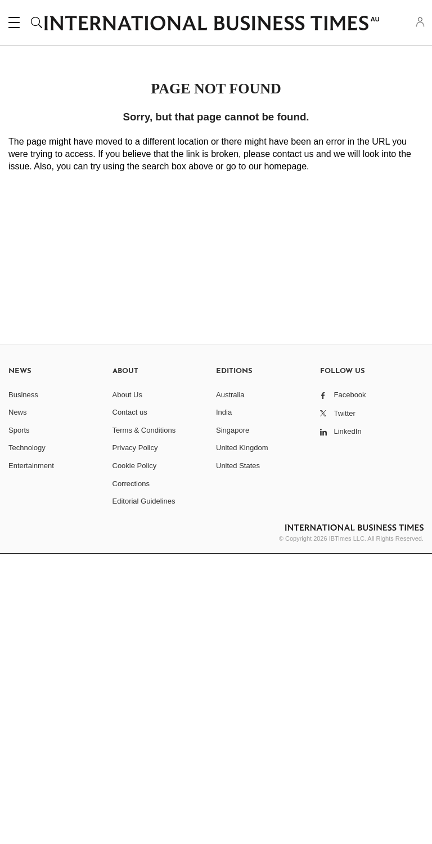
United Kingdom (242, 447)
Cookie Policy (134, 465)
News (17, 412)
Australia (230, 394)
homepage (285, 166)
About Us (127, 394)
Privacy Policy (135, 447)
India (224, 412)
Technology (27, 447)
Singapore (232, 430)
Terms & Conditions (144, 430)
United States (238, 465)
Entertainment (31, 465)
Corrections (131, 483)
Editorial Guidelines (144, 501)
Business (23, 394)
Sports (19, 430)
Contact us (129, 412)
